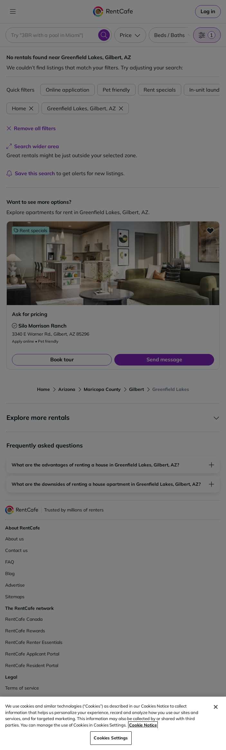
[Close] (216, 707)
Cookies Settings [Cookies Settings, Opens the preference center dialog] (111, 737)
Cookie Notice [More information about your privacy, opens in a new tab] (143, 724)
